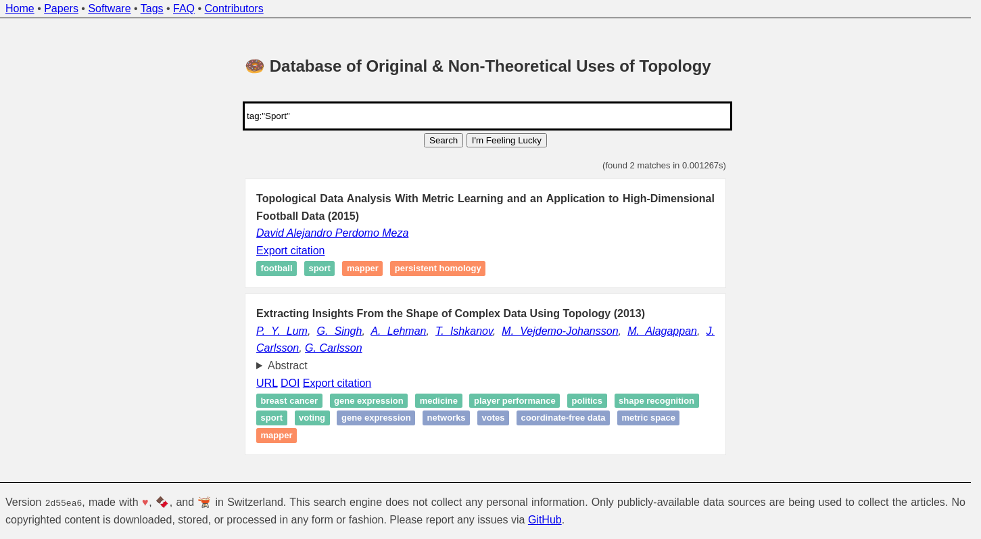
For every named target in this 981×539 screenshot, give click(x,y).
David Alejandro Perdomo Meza (332, 233)
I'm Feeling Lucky (507, 140)
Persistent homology (438, 269)
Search (443, 140)
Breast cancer (289, 401)
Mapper (363, 269)
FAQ (184, 8)
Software (109, 8)
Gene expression (369, 401)
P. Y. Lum (282, 331)
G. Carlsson (333, 348)
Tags (152, 8)
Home (19, 8)
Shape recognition (656, 401)
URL (266, 383)
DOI (290, 383)
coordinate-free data (563, 418)
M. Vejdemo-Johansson (560, 331)
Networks (446, 418)
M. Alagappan (662, 331)
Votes (493, 418)
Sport (319, 269)
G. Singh (339, 331)
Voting (312, 418)
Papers (61, 8)
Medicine (439, 401)
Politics (587, 401)
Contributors (234, 8)
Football (277, 269)
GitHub (545, 519)
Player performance (515, 401)
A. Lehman (398, 331)
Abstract (288, 365)
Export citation (290, 250)
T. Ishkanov (464, 331)
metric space (648, 418)
